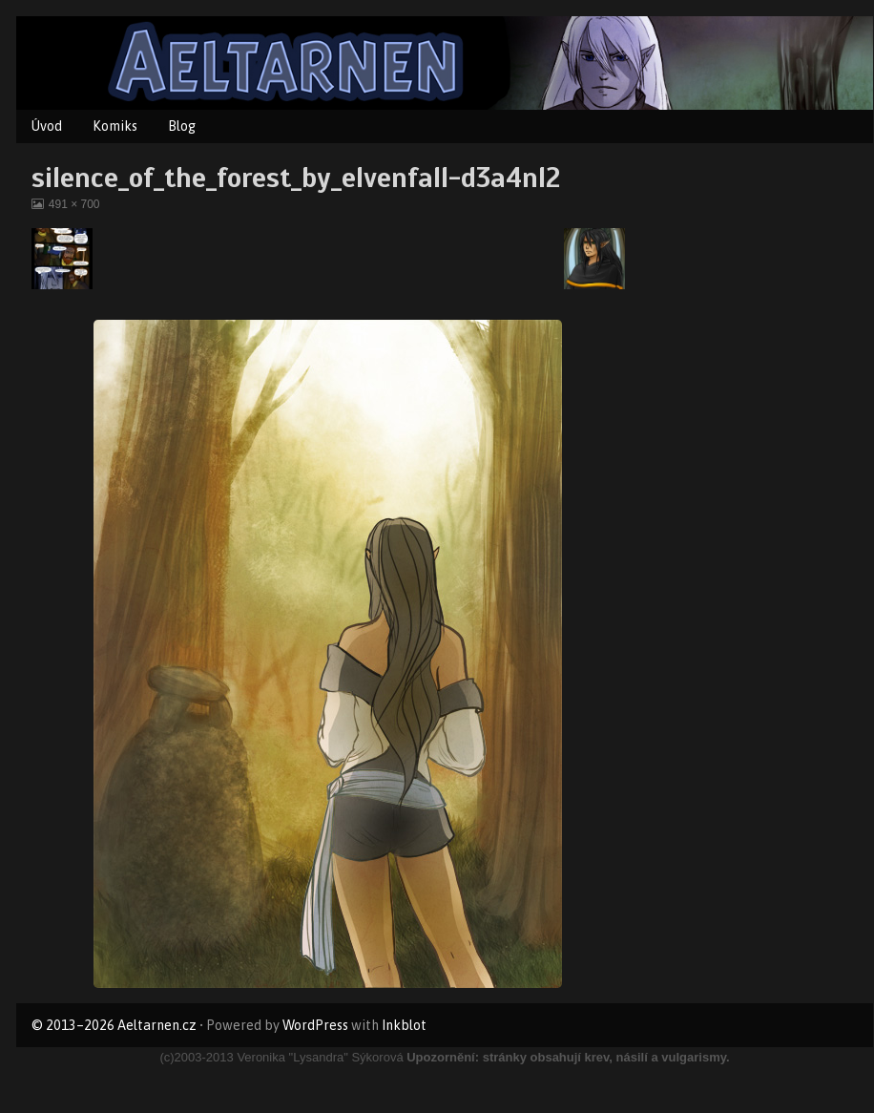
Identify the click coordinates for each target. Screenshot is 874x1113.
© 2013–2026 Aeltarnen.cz (114, 1025)
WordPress (315, 1025)
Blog (182, 126)
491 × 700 (74, 204)
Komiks (115, 126)
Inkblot (404, 1025)
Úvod (46, 126)
